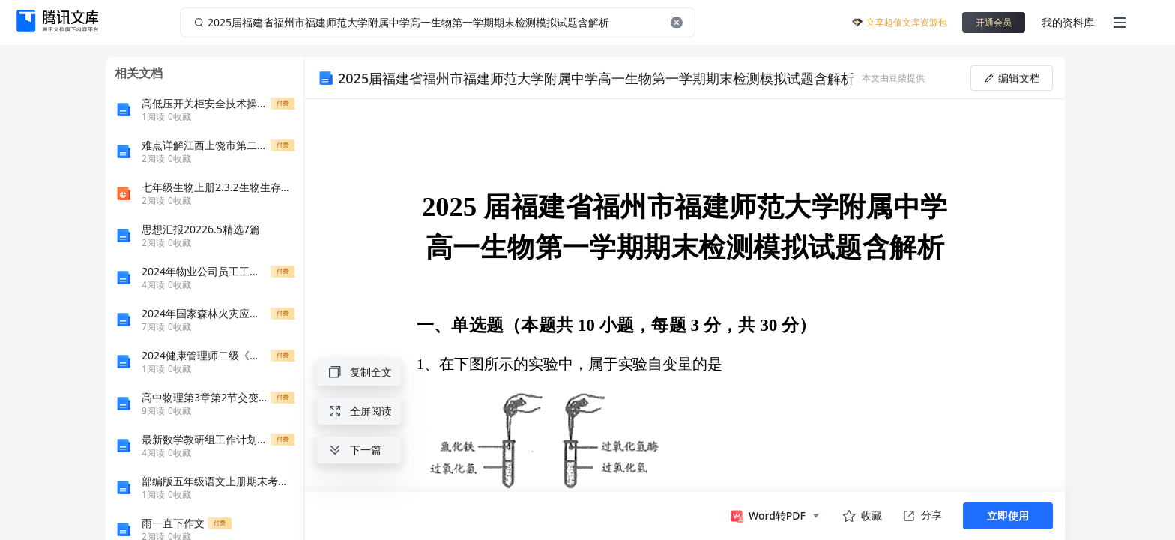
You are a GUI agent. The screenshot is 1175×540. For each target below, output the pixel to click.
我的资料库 (1068, 22)
